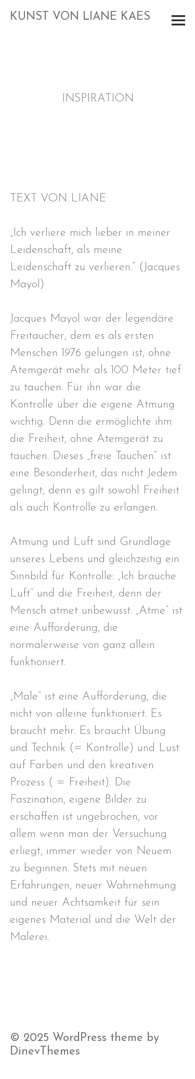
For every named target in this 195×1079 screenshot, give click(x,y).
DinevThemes (45, 1052)
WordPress (80, 1038)
